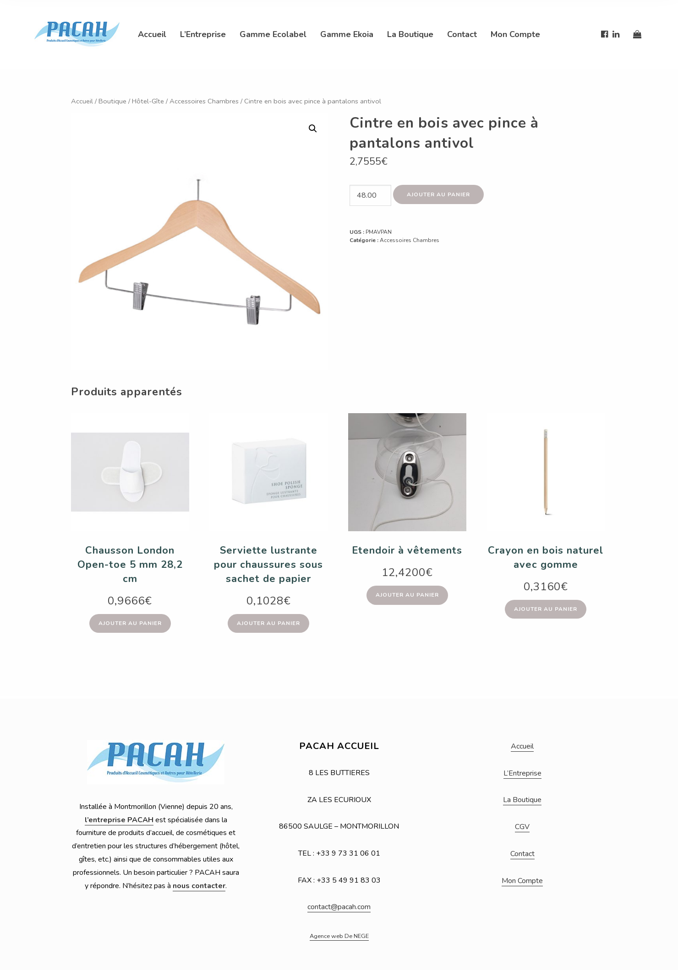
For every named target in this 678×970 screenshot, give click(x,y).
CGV (522, 827)
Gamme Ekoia (346, 34)
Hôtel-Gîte (148, 101)
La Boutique (410, 34)
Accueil (152, 34)
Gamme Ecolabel (273, 34)
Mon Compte (515, 34)
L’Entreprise (203, 34)
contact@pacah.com (339, 907)
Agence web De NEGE (339, 936)
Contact (462, 34)
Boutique (112, 101)
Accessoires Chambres (204, 101)
